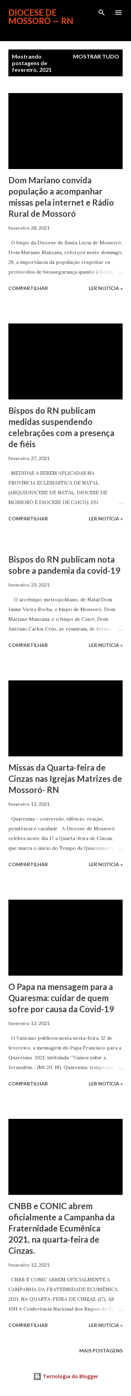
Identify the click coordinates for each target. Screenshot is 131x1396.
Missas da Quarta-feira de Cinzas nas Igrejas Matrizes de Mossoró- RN (65, 778)
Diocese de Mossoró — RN (40, 16)
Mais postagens (101, 1350)
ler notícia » (106, 288)
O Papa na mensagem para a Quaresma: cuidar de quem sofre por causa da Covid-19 (61, 998)
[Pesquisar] (101, 12)
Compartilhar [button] (28, 288)
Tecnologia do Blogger (65, 1376)
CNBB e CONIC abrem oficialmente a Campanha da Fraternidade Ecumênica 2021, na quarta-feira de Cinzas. (61, 1228)
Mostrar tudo (96, 56)
